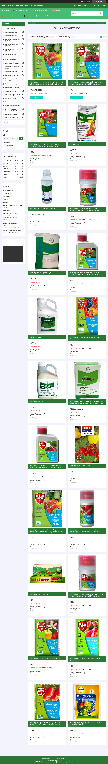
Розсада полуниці (11, 32)
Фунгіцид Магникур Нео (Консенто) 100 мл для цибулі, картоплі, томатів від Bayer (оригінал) (85, 531)
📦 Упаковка (56, 10)
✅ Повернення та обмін (40, 10)
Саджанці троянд (11, 72)
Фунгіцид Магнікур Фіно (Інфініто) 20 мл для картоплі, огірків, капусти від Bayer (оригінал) (45, 145)
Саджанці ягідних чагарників (11, 55)
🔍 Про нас (48, 16)
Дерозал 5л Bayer (36, 337)
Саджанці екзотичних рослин (12, 40)
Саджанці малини (11, 35)
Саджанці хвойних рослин (11, 45)
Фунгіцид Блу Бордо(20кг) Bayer (40, 273)
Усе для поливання (11, 114)
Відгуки (5, 123)
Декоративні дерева (12, 87)
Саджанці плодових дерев (12, 67)
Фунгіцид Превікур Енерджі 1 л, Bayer (42, 208)
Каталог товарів (9, 28)
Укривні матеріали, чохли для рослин (11, 109)
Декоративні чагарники (13, 63)
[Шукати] (100, 13)
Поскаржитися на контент (48, 762)
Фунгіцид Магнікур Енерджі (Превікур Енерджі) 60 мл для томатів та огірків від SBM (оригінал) (86, 595)
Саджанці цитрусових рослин (12, 50)
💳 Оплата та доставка (20, 10)
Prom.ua (63, 758)
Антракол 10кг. (74, 144)
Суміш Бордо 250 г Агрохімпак (80, 465)
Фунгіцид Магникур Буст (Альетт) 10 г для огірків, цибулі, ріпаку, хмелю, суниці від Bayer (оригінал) (46, 531)
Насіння (8, 102)
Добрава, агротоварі (12, 117)
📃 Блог (38, 16)
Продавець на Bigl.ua (54, 760)
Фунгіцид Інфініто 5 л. (37, 401)
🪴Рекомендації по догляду (11, 16)
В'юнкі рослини (10, 59)
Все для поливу (10, 98)
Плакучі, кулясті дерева (13, 84)
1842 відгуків (87, 1)
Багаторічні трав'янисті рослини (13, 79)
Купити (36, 97)
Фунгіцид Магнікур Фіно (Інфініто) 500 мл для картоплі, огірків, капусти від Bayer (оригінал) (85, 274)
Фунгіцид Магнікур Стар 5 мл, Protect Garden (45, 658)
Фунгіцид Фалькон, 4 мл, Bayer (40, 594)
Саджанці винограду (12, 75)
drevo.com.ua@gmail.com (11, 227)
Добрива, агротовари (12, 95)
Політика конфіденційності (65, 762)
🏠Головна (5, 10)
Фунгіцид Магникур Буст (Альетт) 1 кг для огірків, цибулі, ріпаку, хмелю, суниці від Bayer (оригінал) (86, 402)
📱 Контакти (28, 16)
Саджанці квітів (10, 91)
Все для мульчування (12, 105)
